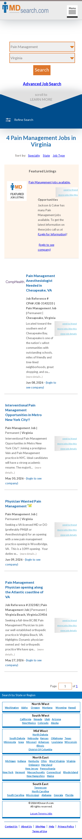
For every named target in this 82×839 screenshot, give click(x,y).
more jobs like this (68, 194)
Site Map (40, 826)
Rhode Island (70, 772)
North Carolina (40, 791)
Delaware (34, 764)
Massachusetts (36, 772)
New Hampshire (36, 776)
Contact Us (11, 826)
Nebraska (33, 738)
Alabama (46, 795)
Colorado (43, 722)
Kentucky (33, 761)
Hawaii (72, 707)
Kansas (44, 738)
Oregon (35, 707)
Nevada (38, 719)
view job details (68, 333)
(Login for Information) (52, 234)
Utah (47, 719)
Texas (68, 738)
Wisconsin (71, 742)
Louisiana (57, 742)
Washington (12, 707)
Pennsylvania (47, 768)
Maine (50, 776)
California (25, 719)
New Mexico (29, 722)
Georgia (58, 795)
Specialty (34, 155)
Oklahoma (57, 738)
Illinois (40, 745)
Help (51, 826)
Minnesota (10, 742)
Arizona (56, 719)
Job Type (59, 155)
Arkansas (43, 742)
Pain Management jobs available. (49, 182)
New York (8, 772)
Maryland (46, 764)
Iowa (21, 742)
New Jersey (31, 768)
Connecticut (54, 772)
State (46, 155)
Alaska (55, 722)
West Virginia (57, 761)
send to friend (70, 189)
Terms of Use (39, 831)
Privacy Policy (66, 826)
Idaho (24, 707)
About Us (26, 826)
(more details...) (34, 376)
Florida (69, 795)
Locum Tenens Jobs (41, 813)
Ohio (44, 761)
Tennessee (40, 787)
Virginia (70, 761)
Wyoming (61, 707)
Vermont (20, 772)
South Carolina (15, 795)
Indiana (21, 761)
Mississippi (32, 795)
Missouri (31, 742)
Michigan (10, 761)
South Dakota (17, 738)
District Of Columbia (40, 749)
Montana (47, 707)
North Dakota (40, 734)
